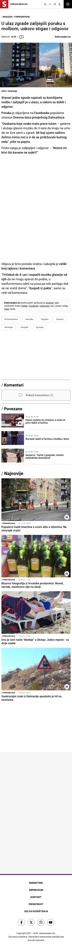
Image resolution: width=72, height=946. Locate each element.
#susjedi (24, 327)
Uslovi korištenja (36, 911)
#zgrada (44, 319)
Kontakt (36, 897)
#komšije (8, 327)
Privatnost (36, 904)
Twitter (24, 305)
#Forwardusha (11, 319)
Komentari (13, 385)
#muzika (29, 319)
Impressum (36, 890)
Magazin (7, 16)
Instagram (45, 305)
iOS (56, 302)
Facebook (33, 305)
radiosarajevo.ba (47, 933)
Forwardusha (22, 16)
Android (49, 302)
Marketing (36, 882)
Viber (6, 309)
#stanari (59, 319)
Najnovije (13, 473)
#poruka (39, 327)
